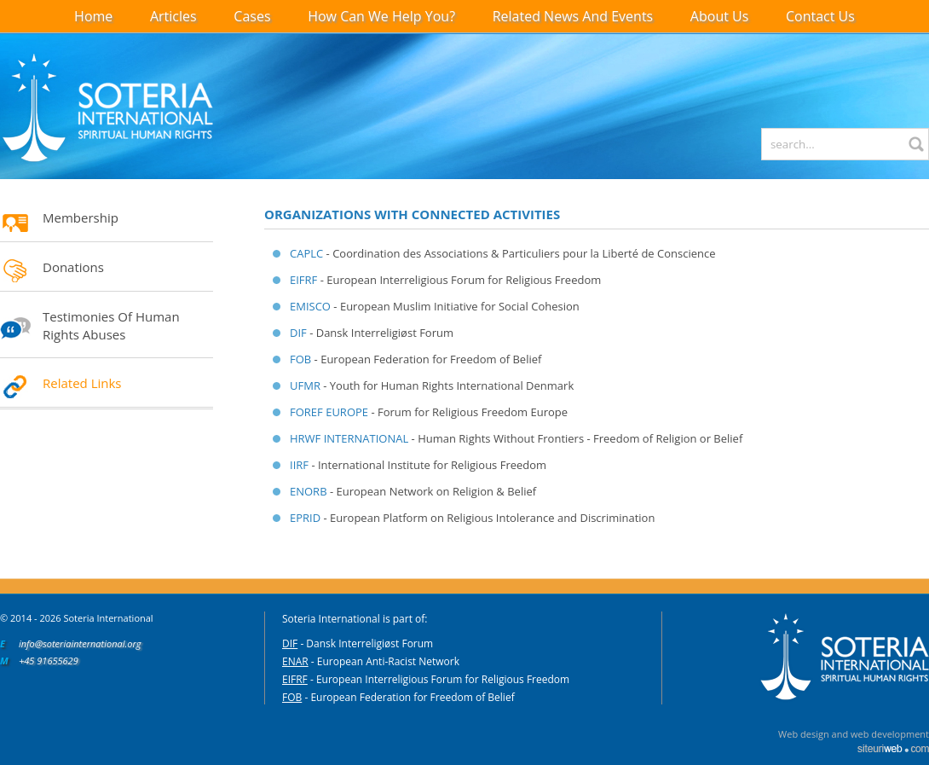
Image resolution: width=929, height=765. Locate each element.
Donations (73, 266)
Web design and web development (853, 733)
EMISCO (310, 306)
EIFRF (303, 279)
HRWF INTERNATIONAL (349, 438)
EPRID (305, 517)
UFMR (305, 385)
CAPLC (306, 253)
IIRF (299, 464)
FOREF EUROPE (329, 412)
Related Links (82, 382)
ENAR (295, 661)
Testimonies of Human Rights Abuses (111, 325)
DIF (298, 332)
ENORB (308, 491)
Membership (80, 217)
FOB (300, 359)
